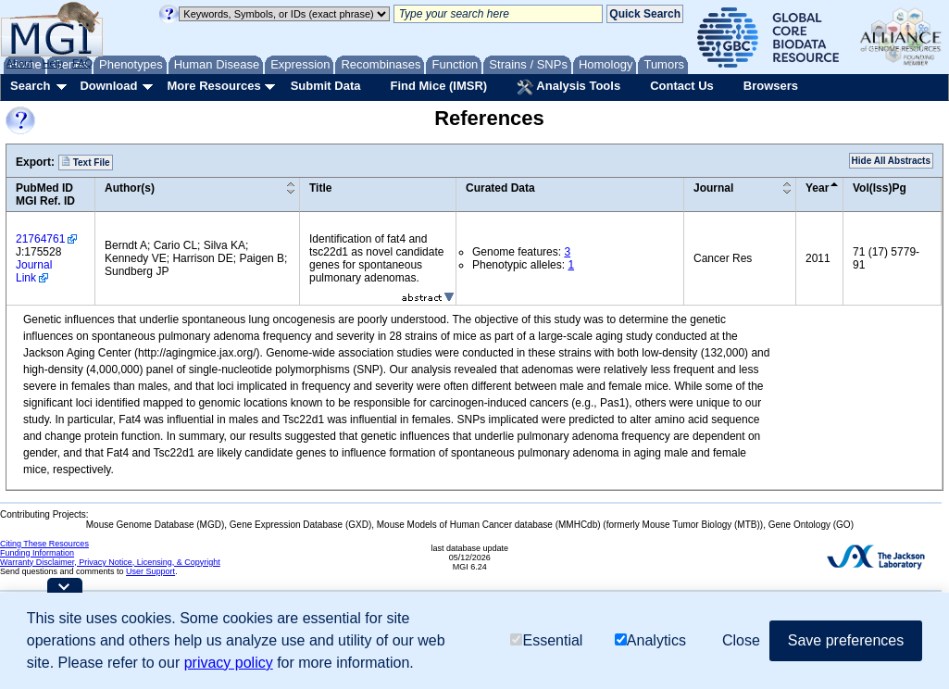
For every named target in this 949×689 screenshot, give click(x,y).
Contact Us (682, 86)
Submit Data (326, 86)
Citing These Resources (44, 543)
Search (30, 86)
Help (52, 63)
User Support (150, 571)
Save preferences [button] (846, 640)
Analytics (650, 640)
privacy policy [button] (228, 662)
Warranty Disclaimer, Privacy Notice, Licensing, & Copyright (110, 562)
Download (108, 86)
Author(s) (130, 188)
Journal (713, 188)
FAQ (82, 63)
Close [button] (741, 640)
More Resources (213, 86)
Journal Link (34, 271)
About (19, 63)
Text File (85, 162)
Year (817, 188)
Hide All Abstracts (891, 161)
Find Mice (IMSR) (438, 86)
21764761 (40, 238)
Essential (546, 640)
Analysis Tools (568, 87)
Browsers (770, 86)
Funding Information (37, 552)
